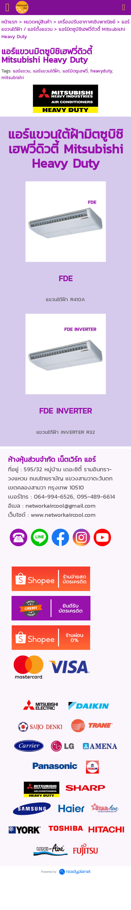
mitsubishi (12, 77)
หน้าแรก (9, 22)
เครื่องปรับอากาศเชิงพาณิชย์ (86, 22)
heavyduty (101, 71)
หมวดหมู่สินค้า (38, 22)
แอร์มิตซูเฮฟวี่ (75, 71)
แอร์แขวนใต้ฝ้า (46, 71)
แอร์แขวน (21, 71)
